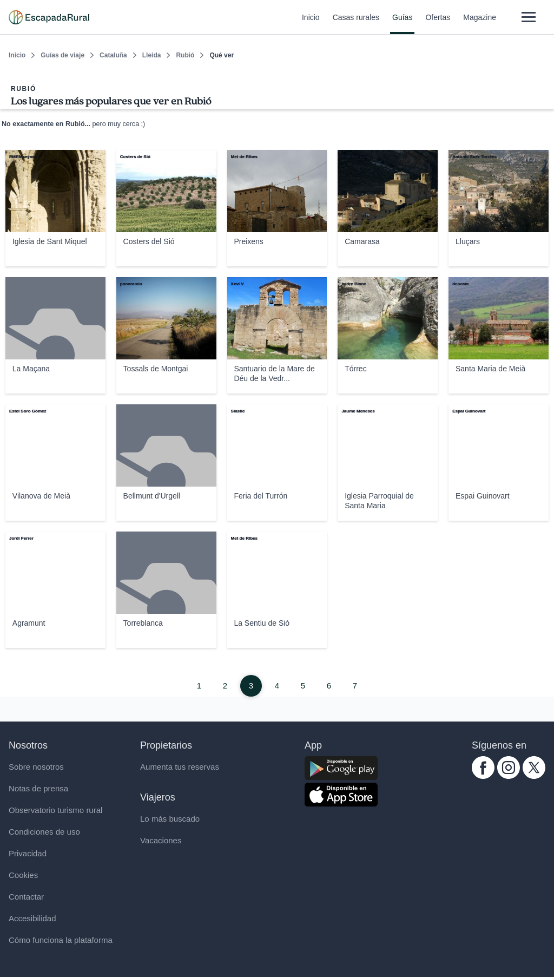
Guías (402, 24)
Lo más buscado (170, 818)
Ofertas (437, 24)
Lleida (151, 55)
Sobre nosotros (36, 766)
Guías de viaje (62, 55)
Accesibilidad (32, 918)
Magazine (479, 24)
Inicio (311, 24)
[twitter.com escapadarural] (534, 776)
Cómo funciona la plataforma (61, 940)
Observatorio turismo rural (55, 810)
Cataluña (113, 55)
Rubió (185, 55)
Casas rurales (356, 24)
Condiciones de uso (44, 831)
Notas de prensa (38, 788)
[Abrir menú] (528, 17)
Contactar (26, 896)
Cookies (23, 875)
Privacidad (28, 853)
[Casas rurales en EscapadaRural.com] (49, 17)
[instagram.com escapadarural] (508, 776)
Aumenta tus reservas (179, 766)
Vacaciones (160, 840)
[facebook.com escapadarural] (483, 776)
